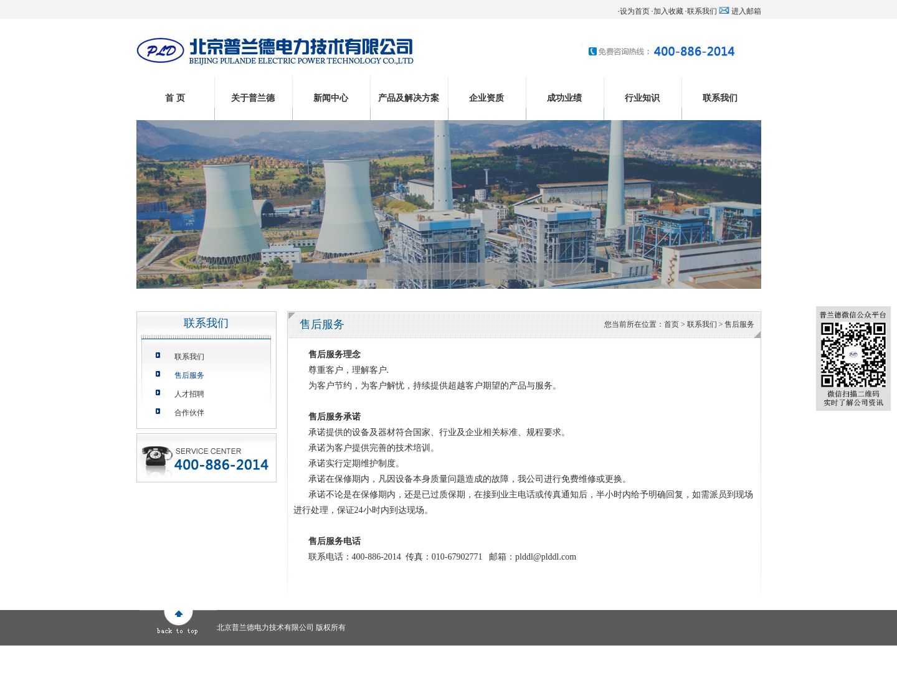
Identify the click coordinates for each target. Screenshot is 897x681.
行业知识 (642, 98)
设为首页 (635, 11)
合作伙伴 (189, 412)
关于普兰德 (253, 98)
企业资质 (486, 98)
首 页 (175, 98)
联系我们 (702, 11)
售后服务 (189, 375)
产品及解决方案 (408, 98)
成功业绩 (564, 98)
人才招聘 (189, 394)
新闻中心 (330, 98)
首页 (671, 324)
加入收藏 (668, 11)
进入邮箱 (746, 11)
